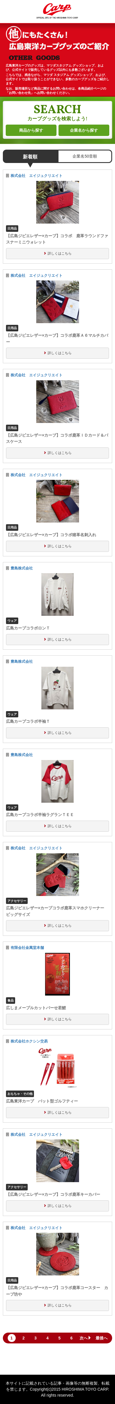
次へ (86, 1338)
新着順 (30, 157)
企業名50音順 (84, 156)
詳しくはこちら (60, 253)
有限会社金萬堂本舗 (27, 948)
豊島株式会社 (22, 568)
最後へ (102, 1338)
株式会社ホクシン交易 (29, 1041)
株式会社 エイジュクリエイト (36, 176)
